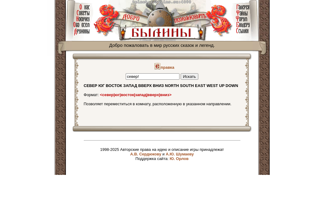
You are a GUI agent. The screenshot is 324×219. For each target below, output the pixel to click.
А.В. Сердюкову (145, 154)
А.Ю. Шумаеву (180, 154)
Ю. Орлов (179, 158)
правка (164, 67)
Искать (189, 76)
